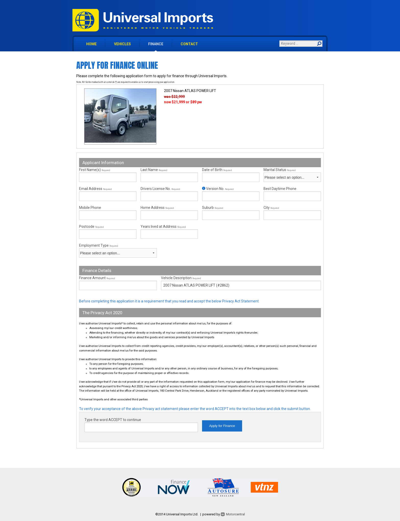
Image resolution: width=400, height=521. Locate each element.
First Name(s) (94, 170)
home (91, 44)
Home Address (157, 208)
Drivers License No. (160, 189)
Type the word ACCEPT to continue (112, 420)
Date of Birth (217, 170)
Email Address (95, 189)
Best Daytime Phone (280, 189)
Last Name (154, 170)
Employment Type (118, 250)
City (271, 208)
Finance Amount (97, 278)
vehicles (122, 44)
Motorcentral (232, 514)
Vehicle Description (181, 278)
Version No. (217, 188)
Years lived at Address (163, 226)
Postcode (91, 226)
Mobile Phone (90, 208)
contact (189, 44)
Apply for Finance (222, 426)
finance (155, 44)
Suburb (212, 208)
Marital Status (279, 170)
